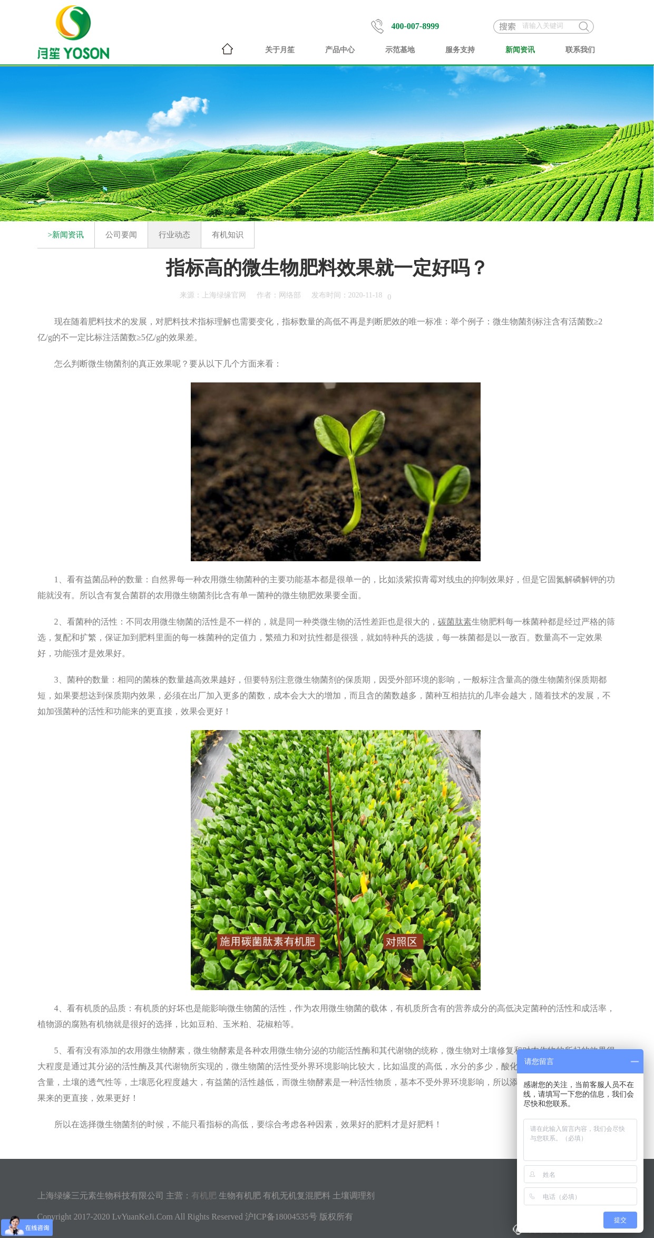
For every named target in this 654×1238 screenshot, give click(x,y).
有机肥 (204, 1195)
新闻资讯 (520, 50)
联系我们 (580, 50)
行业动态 (174, 235)
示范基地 (400, 50)
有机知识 (227, 235)
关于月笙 (280, 50)
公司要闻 (121, 235)
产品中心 (340, 50)
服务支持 (460, 50)
